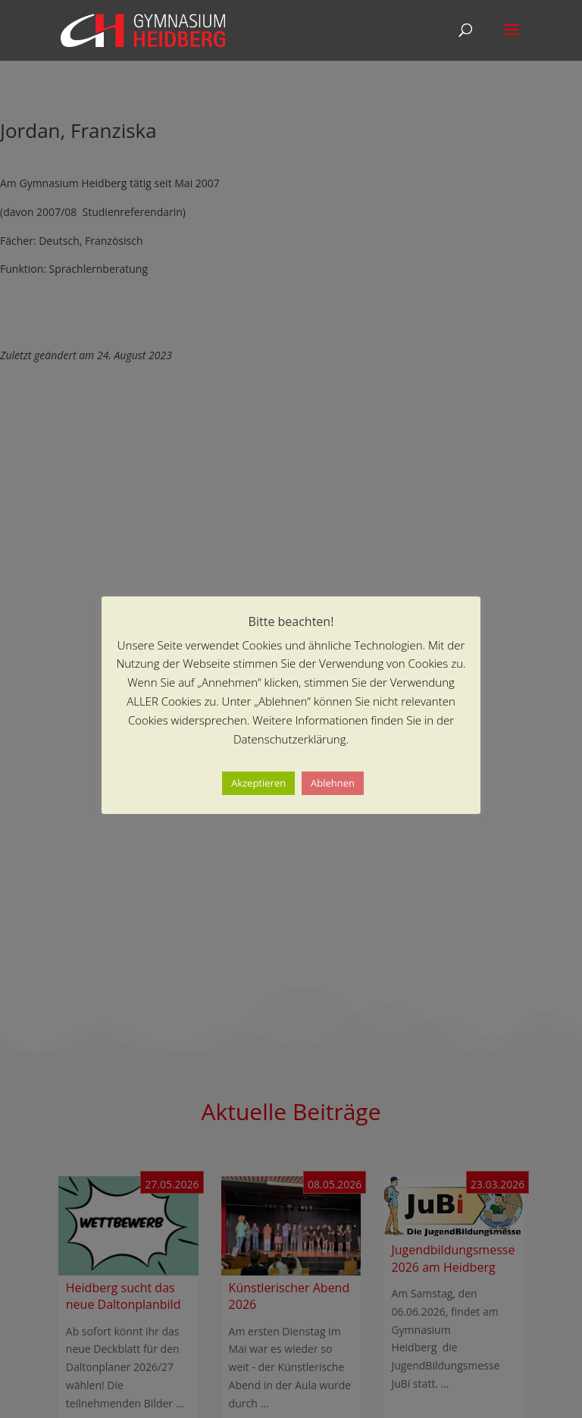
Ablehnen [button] (333, 783)
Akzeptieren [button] (258, 783)
